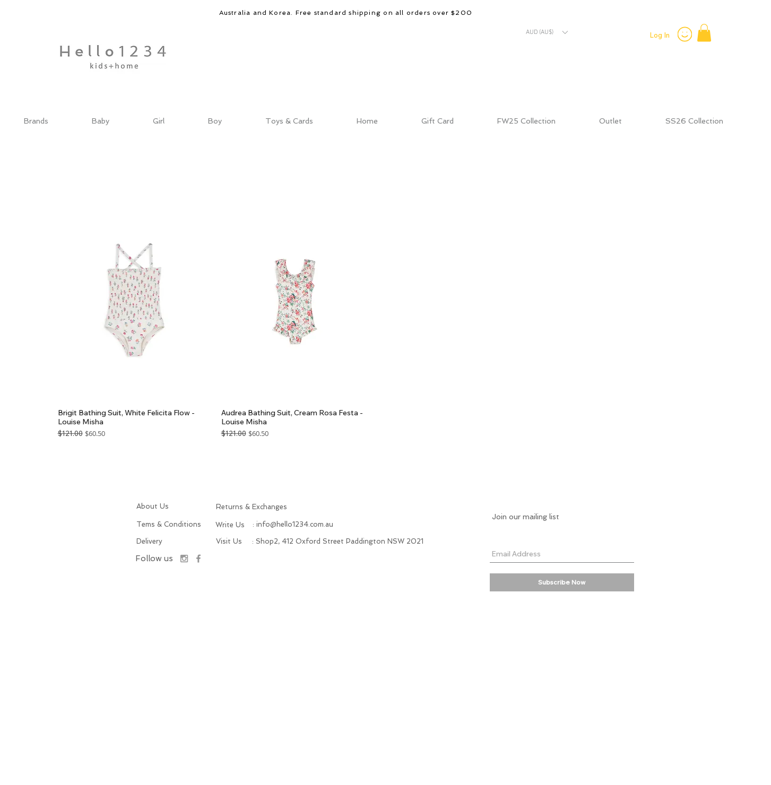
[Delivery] (156, 541)
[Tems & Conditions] (169, 524)
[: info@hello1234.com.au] (293, 524)
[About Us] (160, 506)
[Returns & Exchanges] (271, 507)
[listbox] (546, 32)
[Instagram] (184, 558)
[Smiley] (684, 33)
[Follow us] (154, 559)
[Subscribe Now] (562, 582)
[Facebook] (198, 558)
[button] (546, 32)
